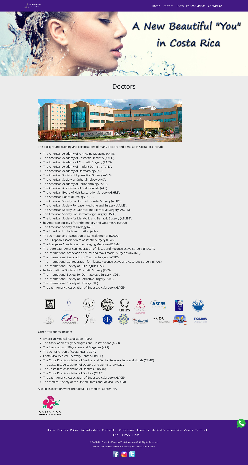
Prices (180, 6)
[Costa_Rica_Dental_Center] (241, 423)
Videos (188, 430)
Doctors (168, 6)
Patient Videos (195, 6)
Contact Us (215, 6)
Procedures (126, 430)
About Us (143, 430)
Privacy (125, 435)
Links (135, 435)
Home (156, 6)
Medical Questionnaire (166, 430)
